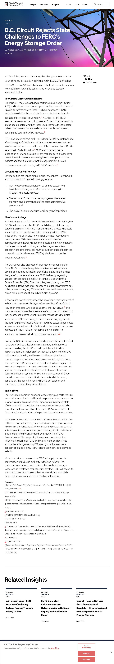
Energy (7, 23)
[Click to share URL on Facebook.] (89, 79)
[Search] (95, 4)
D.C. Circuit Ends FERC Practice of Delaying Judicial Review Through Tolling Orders (19, 606)
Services (44, 5)
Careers (85, 4)
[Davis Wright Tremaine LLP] (14, 4)
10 (59, 333)
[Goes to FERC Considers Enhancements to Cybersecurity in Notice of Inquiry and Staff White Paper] (45, 621)
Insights (55, 5)
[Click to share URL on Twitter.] (86, 79)
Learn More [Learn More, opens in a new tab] (55, 648)
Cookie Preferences (86, 647)
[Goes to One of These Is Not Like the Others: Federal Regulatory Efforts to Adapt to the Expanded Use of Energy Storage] (80, 621)
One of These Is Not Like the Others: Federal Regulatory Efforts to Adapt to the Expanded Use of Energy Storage (91, 607)
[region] (57, 652)
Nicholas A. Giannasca (19, 50)
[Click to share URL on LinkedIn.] (91, 79)
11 (59, 359)
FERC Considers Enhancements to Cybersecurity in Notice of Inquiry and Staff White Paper (55, 607)
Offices (77, 4)
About (68, 4)
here (19, 489)
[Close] (111, 652)
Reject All (86, 653)
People (33, 5)
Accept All (86, 659)
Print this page (91, 82)
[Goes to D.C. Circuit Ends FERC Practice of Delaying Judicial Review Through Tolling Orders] (10, 618)
